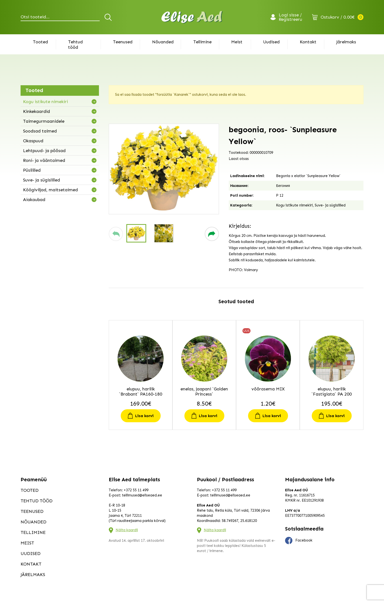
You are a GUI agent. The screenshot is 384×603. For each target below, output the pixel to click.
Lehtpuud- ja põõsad (44, 150)
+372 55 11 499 (136, 490)
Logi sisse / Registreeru (290, 17)
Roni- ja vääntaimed (44, 160)
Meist (236, 42)
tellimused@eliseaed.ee (142, 495)
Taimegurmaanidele (43, 121)
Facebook (298, 540)
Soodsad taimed (40, 131)
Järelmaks (346, 42)
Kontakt (308, 42)
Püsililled (32, 170)
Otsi (109, 17)
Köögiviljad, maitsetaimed (50, 190)
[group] (164, 169)
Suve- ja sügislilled (41, 180)
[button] (116, 234)
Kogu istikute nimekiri (45, 101)
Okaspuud (33, 141)
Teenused (122, 42)
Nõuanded (163, 42)
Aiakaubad (34, 199)
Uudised (271, 42)
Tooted (40, 42)
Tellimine (202, 42)
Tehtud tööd (75, 44)
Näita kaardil (127, 530)
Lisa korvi (144, 415)
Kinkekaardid (36, 111)
